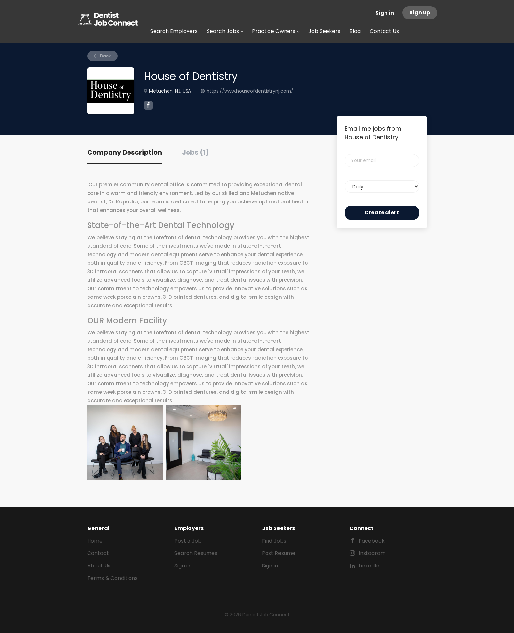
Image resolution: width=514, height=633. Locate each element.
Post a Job (188, 541)
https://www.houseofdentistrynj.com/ (250, 91)
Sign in (384, 13)
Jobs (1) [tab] (195, 152)
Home (95, 541)
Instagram (372, 553)
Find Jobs (274, 541)
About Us (98, 565)
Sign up (419, 12)
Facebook (372, 541)
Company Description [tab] (124, 152)
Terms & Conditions (112, 578)
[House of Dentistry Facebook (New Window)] (148, 106)
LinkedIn (369, 565)
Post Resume (278, 553)
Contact (98, 553)
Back (105, 56)
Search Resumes (195, 553)
